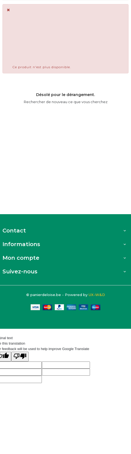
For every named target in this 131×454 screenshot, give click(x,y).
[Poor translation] (20, 357)
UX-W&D (97, 294)
